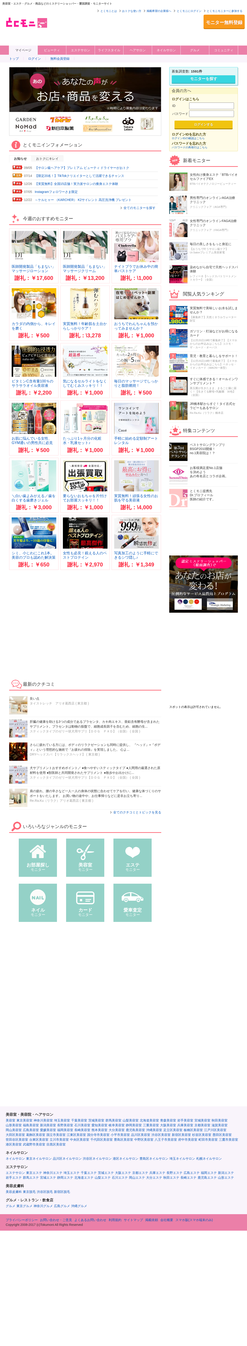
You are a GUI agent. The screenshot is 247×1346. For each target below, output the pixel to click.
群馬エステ (31, 1177)
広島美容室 (31, 1130)
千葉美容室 (79, 1120)
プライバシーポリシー (22, 1220)
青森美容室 (168, 1120)
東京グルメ (24, 1206)
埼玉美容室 (62, 1120)
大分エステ (154, 1177)
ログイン (34, 58)
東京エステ (34, 1173)
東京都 (93, 754)
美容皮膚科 (14, 1192)
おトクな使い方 (131, 11)
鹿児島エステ (207, 1177)
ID (173, 106)
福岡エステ (209, 1173)
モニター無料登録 (224, 22)
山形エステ (226, 1177)
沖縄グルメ (79, 1206)
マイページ (23, 50)
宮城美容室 (202, 1120)
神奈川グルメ (43, 1206)
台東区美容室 (38, 1139)
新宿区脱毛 (62, 1192)
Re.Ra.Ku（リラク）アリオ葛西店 (54, 800)
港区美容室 (14, 1144)
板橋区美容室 (193, 1130)
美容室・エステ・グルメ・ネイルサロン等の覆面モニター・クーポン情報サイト (26, 22)
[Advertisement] (71, 29)
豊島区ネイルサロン (154, 1158)
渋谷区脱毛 (45, 1192)
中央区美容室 (79, 1139)
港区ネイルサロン (125, 1158)
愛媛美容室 (48, 1130)
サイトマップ (133, 1220)
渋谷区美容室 (161, 1135)
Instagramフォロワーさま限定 (56, 192)
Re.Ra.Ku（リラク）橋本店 (206, 412)
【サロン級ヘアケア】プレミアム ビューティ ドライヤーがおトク (82, 168)
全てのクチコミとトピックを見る (137, 812)
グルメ (195, 50)
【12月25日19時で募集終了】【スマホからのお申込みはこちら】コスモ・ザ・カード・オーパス (213, 344)
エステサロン (80, 50)
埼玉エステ (72, 1173)
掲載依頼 (151, 1220)
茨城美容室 (96, 1120)
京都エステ (140, 1173)
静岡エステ (65, 1177)
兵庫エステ (157, 1173)
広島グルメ (62, 1206)
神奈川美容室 (43, 1120)
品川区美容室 (140, 1135)
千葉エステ (89, 1173)
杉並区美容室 (201, 1135)
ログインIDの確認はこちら (188, 138)
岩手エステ (14, 1177)
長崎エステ (188, 1177)
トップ (14, 58)
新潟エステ (226, 1173)
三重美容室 (151, 1125)
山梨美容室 (131, 1120)
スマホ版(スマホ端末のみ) (194, 1220)
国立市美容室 (56, 1135)
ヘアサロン (138, 50)
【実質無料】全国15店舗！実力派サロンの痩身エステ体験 (76, 184)
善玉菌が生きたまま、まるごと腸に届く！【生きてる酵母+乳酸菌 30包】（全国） (213, 391)
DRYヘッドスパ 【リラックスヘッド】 (57, 754)
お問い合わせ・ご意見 (56, 1220)
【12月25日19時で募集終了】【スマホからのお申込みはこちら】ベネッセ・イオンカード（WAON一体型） (213, 364)
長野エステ (174, 1173)
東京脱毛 (29, 1192)
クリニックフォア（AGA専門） (209, 206)
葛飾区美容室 (35, 1135)
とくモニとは (108, 11)
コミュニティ (223, 50)
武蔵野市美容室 (34, 1144)
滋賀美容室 (220, 1125)
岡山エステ (137, 1177)
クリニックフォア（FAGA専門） (210, 229)
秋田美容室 (220, 1120)
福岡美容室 (65, 1130)
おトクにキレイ (47, 158)
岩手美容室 (185, 1120)
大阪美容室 (168, 1125)
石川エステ (120, 1177)
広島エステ (192, 1173)
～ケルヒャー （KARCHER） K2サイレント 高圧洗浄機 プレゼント (83, 200)
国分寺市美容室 (98, 1135)
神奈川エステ (52, 1173)
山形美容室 (14, 1125)
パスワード (180, 114)
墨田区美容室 (222, 1135)
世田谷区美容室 (17, 1139)
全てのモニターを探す (140, 208)
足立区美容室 (173, 1130)
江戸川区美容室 (215, 1130)
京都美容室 (202, 1125)
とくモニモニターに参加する (224, 11)
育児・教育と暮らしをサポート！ (214, 356)
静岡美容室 (134, 1125)
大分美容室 (117, 1130)
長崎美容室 (82, 1130)
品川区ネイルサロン (67, 1158)
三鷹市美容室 (228, 1139)
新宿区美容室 (181, 1135)
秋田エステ (171, 1177)
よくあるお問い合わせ (90, 1220)
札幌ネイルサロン (209, 1158)
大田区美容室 (15, 1135)
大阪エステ (123, 1173)
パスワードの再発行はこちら (189, 147)
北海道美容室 (149, 1120)
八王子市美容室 (166, 1139)
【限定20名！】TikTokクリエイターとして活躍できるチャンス (79, 176)
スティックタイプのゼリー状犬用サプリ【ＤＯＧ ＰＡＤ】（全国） (79, 731)
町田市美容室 (208, 1139)
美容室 (10, 1120)
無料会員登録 (60, 58)
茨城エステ (106, 1173)
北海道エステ (84, 1177)
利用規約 (115, 1220)
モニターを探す (203, 79)
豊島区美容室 (123, 1139)
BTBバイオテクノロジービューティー (213, 183)
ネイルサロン (166, 50)
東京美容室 (24, 1120)
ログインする (203, 124)
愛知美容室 (99, 1125)
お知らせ (20, 158)
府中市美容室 (187, 1139)
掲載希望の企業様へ (159, 11)
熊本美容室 (99, 1130)
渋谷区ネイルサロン (97, 1158)
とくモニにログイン (189, 11)
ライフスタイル (109, 50)
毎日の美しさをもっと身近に (210, 244)
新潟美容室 (48, 1125)
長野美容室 (65, 1125)
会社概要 (166, 1220)
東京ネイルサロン (39, 1158)
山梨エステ (103, 1177)
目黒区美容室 (56, 1144)
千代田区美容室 (101, 1139)
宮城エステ (48, 1177)
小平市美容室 (120, 1135)
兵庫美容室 (185, 1125)
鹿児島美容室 (135, 1130)
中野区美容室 (143, 1139)
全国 (135, 731)
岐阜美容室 (117, 1125)
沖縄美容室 (154, 1130)
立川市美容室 (59, 1139)
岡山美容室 (14, 1130)
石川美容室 (82, 1125)
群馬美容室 (113, 1120)
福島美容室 (31, 1125)
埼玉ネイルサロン (182, 1158)
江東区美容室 (76, 1135)
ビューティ (52, 50)
